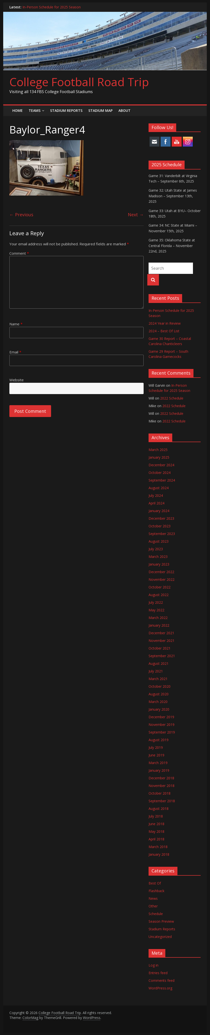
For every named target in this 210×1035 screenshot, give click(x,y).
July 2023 (156, 549)
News (153, 898)
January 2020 (159, 709)
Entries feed (158, 972)
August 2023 (159, 541)
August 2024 (159, 487)
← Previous (21, 214)
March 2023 (158, 556)
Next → (136, 214)
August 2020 (159, 694)
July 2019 (156, 747)
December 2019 (161, 717)
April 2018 (156, 839)
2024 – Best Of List (164, 331)
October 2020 (160, 686)
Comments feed (161, 980)
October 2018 (160, 793)
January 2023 (159, 564)
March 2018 (158, 846)
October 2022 (160, 587)
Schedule (156, 913)
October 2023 (160, 526)
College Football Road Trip (79, 81)
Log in (153, 965)
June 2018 (156, 823)
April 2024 (156, 503)
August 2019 (159, 739)
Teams (34, 110)
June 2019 (156, 755)
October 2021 (160, 648)
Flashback (156, 890)
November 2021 (161, 640)
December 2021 (161, 633)
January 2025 (159, 457)
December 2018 (161, 778)
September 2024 (162, 480)
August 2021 (159, 663)
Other (153, 906)
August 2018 (159, 808)
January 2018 (159, 854)
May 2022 (156, 610)
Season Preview (161, 921)
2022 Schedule (171, 398)
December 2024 (161, 465)
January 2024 (159, 510)
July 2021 (156, 671)
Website (16, 379)
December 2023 (161, 518)
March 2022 (158, 617)
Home (17, 110)
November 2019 (161, 724)
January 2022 (159, 625)
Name (15, 323)
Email (15, 352)
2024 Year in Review (165, 323)
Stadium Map (100, 110)
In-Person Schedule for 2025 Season (51, 7)
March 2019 (158, 762)
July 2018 (156, 816)
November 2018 (161, 785)
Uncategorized (160, 936)
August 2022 (159, 594)
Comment (19, 253)
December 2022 (161, 571)
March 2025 (158, 449)
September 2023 (162, 533)
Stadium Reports (66, 110)
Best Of (155, 883)
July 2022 (156, 602)
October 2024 (160, 472)
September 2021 (162, 655)
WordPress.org (160, 988)
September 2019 (162, 732)
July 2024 (156, 495)
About (124, 110)
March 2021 (158, 678)
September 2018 (162, 801)
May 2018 (156, 831)
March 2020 (158, 701)
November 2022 (161, 579)
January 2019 (159, 770)
